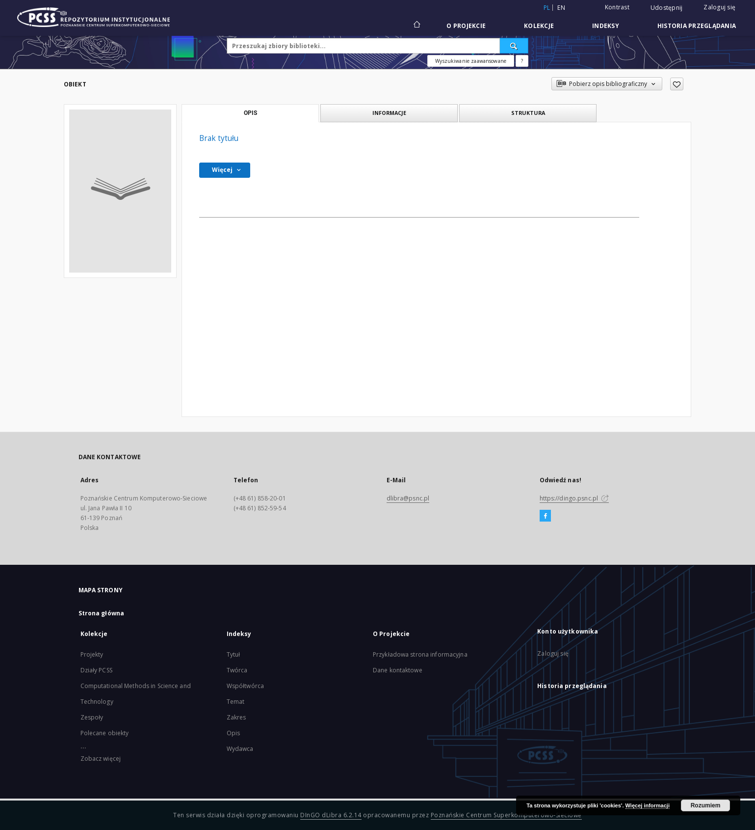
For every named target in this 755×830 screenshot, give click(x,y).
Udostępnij (667, 8)
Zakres (236, 717)
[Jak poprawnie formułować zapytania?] (522, 61)
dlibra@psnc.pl (408, 498)
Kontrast (617, 7)
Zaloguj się (719, 7)
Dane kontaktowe (397, 670)
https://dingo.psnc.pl (574, 498)
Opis (233, 733)
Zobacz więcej (100, 758)
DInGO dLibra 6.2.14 (331, 815)
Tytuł (233, 654)
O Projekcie (466, 26)
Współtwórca (245, 686)
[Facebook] (545, 516)
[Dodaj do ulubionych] (676, 84)
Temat (236, 701)
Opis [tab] (250, 113)
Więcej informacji (647, 805)
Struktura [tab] (528, 112)
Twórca (237, 670)
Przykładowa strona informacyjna (420, 654)
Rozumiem (706, 805)
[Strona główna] (416, 25)
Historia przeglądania (696, 26)
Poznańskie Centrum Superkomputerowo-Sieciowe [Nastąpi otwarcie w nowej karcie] (506, 815)
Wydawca (240, 749)
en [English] (561, 7)
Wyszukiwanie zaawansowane (470, 60)
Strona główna (101, 613)
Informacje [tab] (389, 112)
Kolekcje (539, 26)
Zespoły (92, 717)
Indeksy (605, 26)
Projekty (92, 654)
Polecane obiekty (104, 733)
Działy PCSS (96, 670)
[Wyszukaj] (514, 46)
